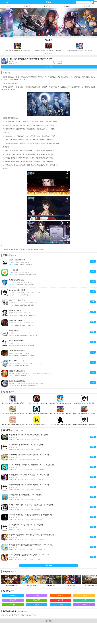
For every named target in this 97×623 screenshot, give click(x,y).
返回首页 (48, 621)
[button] (45, 53)
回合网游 (27, 6)
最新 (17, 430)
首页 (8, 6)
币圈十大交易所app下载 (21, 615)
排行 (22, 430)
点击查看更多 (49, 565)
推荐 (11, 430)
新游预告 (47, 6)
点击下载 (49, 67)
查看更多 (13, 255)
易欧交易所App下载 (7, 615)
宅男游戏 (87, 6)
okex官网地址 (33, 615)
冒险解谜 (67, 6)
